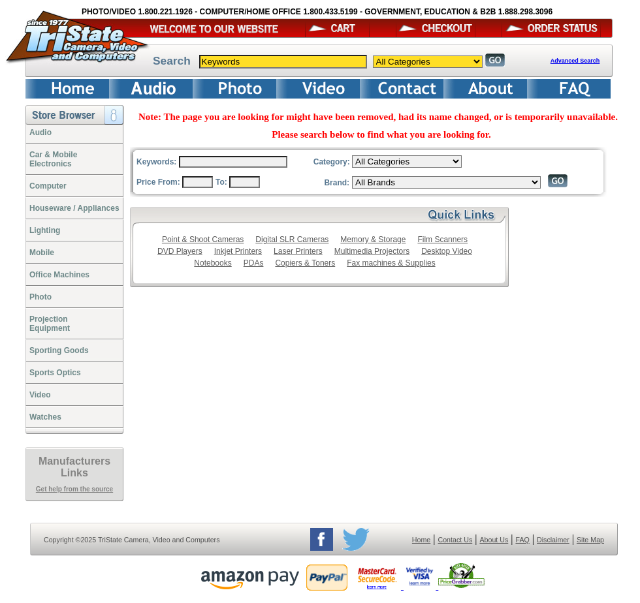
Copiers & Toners (305, 263)
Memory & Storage (373, 239)
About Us (493, 540)
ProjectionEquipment (49, 324)
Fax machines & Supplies (391, 263)
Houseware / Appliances (74, 208)
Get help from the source (74, 489)
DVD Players (179, 251)
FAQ (522, 540)
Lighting (44, 230)
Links (74, 472)
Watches (45, 417)
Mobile (41, 252)
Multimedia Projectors (371, 251)
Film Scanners (442, 239)
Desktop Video (446, 251)
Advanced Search (575, 60)
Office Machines (59, 274)
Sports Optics (55, 372)
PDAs (254, 263)
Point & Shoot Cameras (203, 239)
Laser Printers (298, 251)
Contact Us (455, 540)
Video (39, 394)
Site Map (590, 540)
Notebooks (212, 263)
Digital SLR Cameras (291, 239)
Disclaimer (553, 540)
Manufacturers (74, 461)
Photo (40, 297)
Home (421, 540)
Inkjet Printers (238, 251)
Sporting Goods (59, 350)
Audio (40, 132)
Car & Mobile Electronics (53, 159)
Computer (48, 186)
